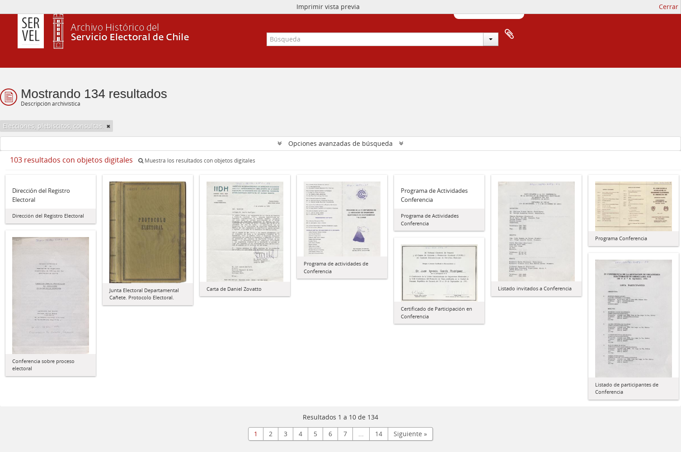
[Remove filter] (108, 125)
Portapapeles (509, 34)
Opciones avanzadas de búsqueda (340, 143)
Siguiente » (410, 433)
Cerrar (668, 6)
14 (378, 433)
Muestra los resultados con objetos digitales (196, 160)
